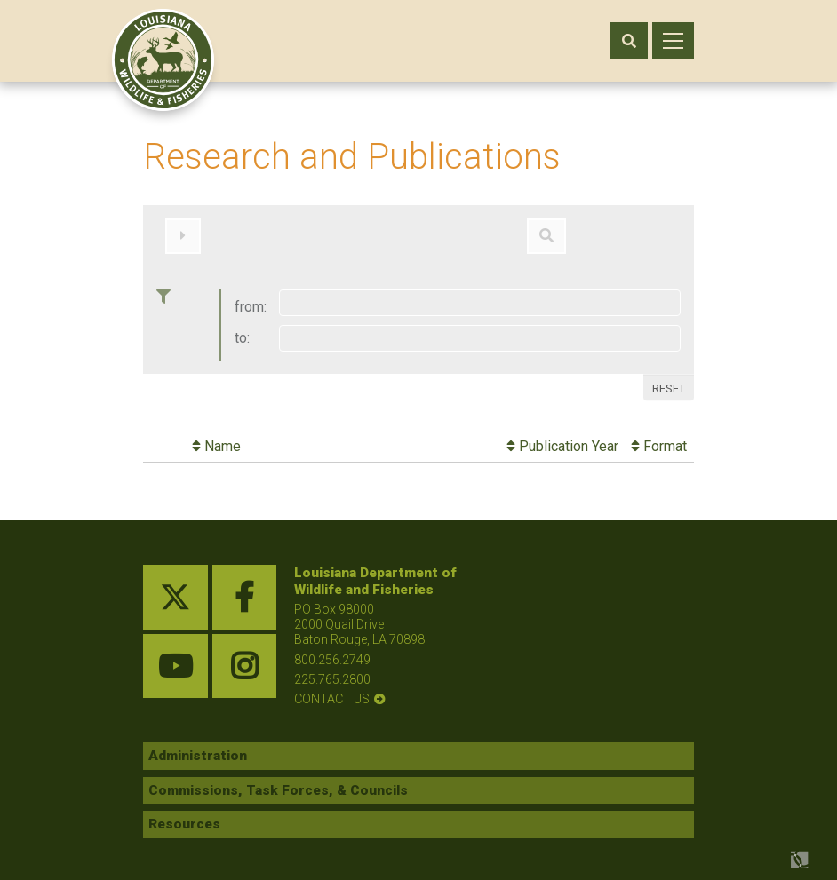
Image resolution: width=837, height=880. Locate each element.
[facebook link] (244, 588)
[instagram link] (244, 657)
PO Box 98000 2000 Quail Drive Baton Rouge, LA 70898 (359, 615)
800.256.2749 (332, 650)
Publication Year (562, 437)
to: (242, 329)
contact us (332, 689)
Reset (668, 378)
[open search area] (629, 40)
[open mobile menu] (673, 40)
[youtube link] (175, 657)
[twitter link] (175, 588)
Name (216, 437)
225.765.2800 (332, 669)
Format (659, 437)
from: (251, 297)
